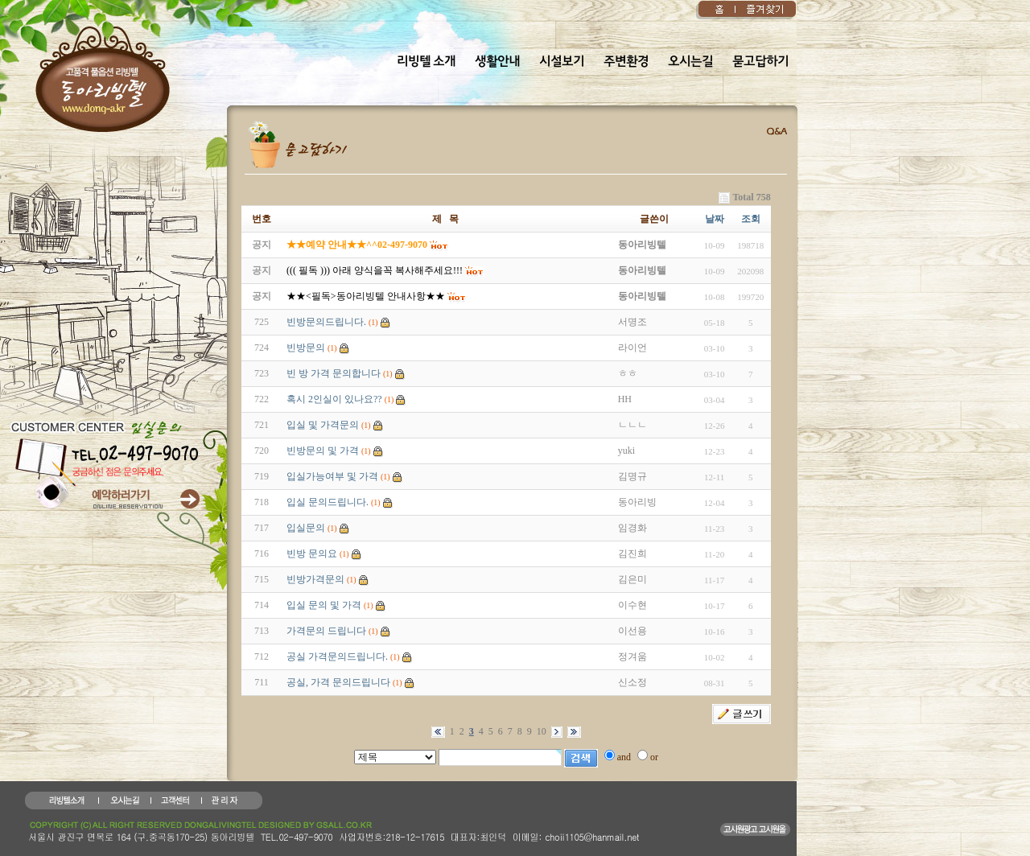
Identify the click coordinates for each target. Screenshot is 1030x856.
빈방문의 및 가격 (322, 450)
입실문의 (305, 527)
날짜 (714, 218)
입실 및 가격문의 (322, 424)
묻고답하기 (760, 62)
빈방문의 (305, 347)
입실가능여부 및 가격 (332, 476)
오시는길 (690, 62)
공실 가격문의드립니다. (337, 656)
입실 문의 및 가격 (323, 605)
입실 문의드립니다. (327, 502)
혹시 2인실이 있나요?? (334, 399)
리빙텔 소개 (426, 62)
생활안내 (497, 62)
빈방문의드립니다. (326, 321)
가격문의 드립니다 (326, 630)
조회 (750, 218)
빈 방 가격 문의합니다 (333, 373)
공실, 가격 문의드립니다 (338, 682)
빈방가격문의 (315, 579)
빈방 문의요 (311, 553)
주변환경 (626, 62)
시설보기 (561, 62)
